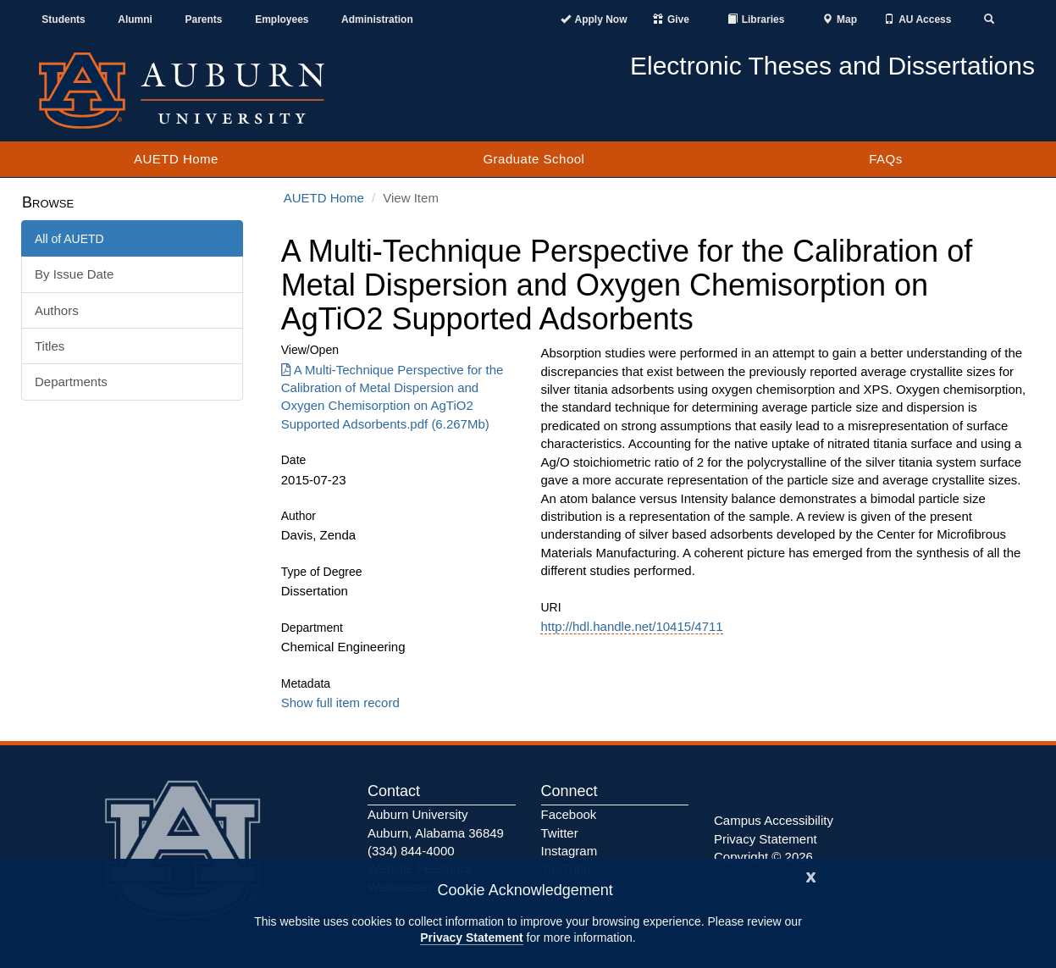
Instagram (569, 851)
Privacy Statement (471, 937)
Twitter (559, 833)
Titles (49, 346)
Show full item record (340, 702)
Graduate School (533, 159)
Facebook (569, 814)
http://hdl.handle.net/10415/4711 (631, 626)
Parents (204, 19)
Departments (71, 381)
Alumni (135, 19)
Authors (57, 310)
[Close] (811, 875)
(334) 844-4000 (411, 851)
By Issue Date (74, 274)
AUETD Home (176, 159)
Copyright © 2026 (763, 856)
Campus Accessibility (773, 820)
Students (63, 19)
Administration (377, 19)
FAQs (886, 159)
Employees (281, 19)
